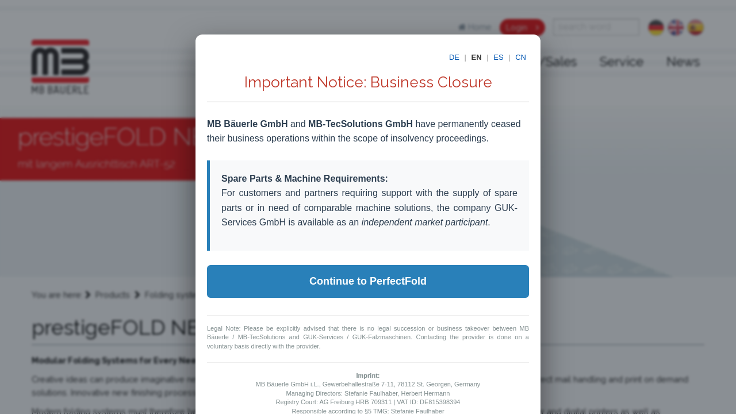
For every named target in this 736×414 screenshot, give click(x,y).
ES (498, 57)
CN (520, 57)
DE (454, 57)
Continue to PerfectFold (368, 281)
